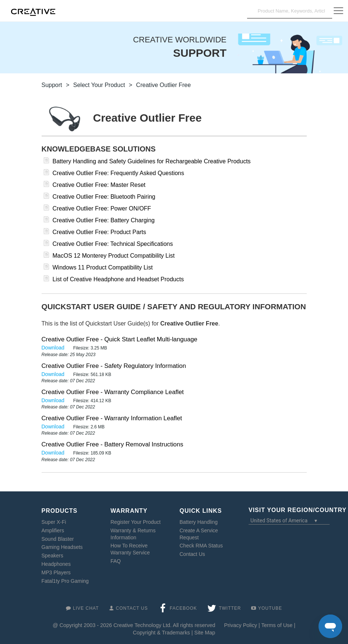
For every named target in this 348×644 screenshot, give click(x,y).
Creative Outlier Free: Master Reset (99, 185)
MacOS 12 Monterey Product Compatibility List (114, 256)
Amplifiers (53, 530)
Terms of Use (277, 625)
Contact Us (192, 554)
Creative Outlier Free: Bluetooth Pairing (104, 197)
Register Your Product (135, 522)
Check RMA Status (201, 546)
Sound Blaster (58, 539)
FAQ (115, 561)
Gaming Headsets (62, 547)
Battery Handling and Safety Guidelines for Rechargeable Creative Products (152, 161)
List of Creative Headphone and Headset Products (118, 279)
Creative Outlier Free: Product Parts (99, 232)
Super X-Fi (54, 522)
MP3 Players (56, 572)
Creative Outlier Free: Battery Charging (104, 220)
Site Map (204, 633)
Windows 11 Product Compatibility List (103, 267)
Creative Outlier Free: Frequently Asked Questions (118, 173)
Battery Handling (199, 522)
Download (54, 348)
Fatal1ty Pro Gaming (65, 581)
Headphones (56, 564)
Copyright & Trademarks (161, 633)
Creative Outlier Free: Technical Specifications (113, 244)
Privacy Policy (240, 625)
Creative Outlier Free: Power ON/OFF (102, 208)
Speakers (52, 555)
